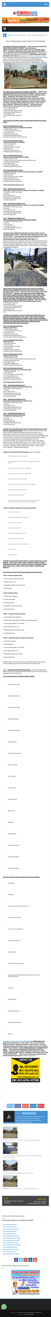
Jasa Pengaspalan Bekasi (10, 1226)
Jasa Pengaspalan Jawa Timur (11, 1229)
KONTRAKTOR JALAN (29, 1113)
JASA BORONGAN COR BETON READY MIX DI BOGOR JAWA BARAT (21, 1140)
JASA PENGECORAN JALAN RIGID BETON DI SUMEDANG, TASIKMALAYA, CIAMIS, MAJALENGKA (22, 1156)
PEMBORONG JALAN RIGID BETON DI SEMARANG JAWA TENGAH (21, 1188)
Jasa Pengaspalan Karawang (11, 1236)
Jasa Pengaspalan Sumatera (10, 1249)
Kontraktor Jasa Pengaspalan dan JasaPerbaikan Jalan (18, 1041)
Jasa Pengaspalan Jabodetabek (11, 1245)
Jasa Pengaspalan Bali (9, 1251)
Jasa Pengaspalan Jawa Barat (11, 1240)
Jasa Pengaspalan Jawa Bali (10, 1242)
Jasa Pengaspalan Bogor (10, 1233)
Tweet (10, 1106)
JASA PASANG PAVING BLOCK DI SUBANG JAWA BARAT (17, 1220)
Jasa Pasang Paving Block (10, 1247)
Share (17, 1106)
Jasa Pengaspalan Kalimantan (11, 1254)
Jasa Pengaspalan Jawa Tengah (11, 1238)
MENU (46, 4)
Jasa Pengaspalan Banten (10, 1231)
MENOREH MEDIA (29, 1314)
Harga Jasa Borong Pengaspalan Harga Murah (30, 1312)
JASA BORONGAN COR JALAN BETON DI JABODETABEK (18, 1173)
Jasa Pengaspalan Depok (10, 1224)
